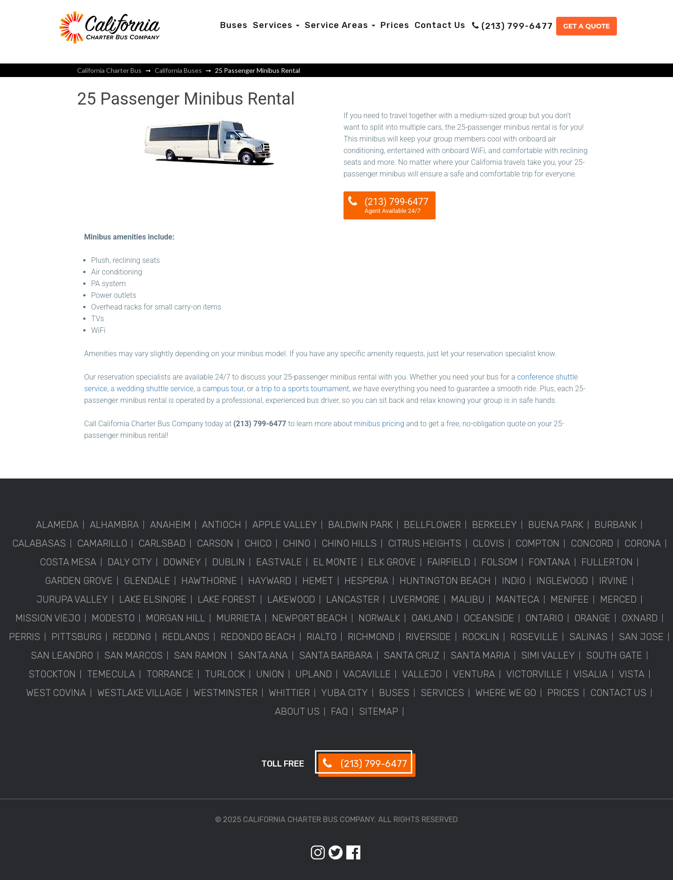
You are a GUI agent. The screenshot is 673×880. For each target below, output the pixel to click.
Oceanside (489, 618)
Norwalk (379, 618)
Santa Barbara (335, 655)
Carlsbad (162, 543)
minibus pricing (379, 423)
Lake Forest (227, 599)
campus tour (222, 388)
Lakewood (291, 599)
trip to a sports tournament (305, 388)
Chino (296, 543)
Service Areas (340, 25)
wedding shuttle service (154, 388)
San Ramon (200, 655)
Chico (258, 543)
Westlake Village (139, 693)
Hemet (317, 581)
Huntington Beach (445, 581)
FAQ (339, 711)
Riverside (428, 637)
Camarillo (102, 543)
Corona (642, 543)
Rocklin (480, 637)
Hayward (269, 581)
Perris (24, 637)
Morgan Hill (175, 618)
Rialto (321, 637)
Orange (592, 618)
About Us (297, 711)
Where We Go (505, 693)
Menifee (570, 599)
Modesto (113, 618)
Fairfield (448, 562)
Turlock (225, 674)
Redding (132, 637)
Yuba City (344, 693)
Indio (513, 581)
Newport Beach (309, 618)
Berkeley (494, 525)
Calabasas (39, 543)
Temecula (111, 674)
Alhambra (114, 525)
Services (276, 25)
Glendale (147, 581)
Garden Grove (79, 581)
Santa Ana (263, 655)
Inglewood (562, 581)
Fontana (549, 562)
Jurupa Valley (72, 599)
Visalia (590, 674)
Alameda (57, 525)
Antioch (221, 525)
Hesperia (366, 581)
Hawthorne (209, 581)
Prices (394, 25)
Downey (182, 562)
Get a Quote (586, 26)
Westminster (225, 693)
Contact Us (440, 25)
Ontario (544, 618)
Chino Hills (349, 543)
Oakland (431, 618)
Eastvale (279, 562)
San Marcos (133, 655)
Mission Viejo (47, 618)
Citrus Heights (424, 543)
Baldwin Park (360, 525)
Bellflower (432, 525)
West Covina (56, 693)
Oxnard (640, 618)
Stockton (52, 674)
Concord (592, 543)
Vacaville (367, 674)
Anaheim (170, 525)
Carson (215, 543)
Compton (537, 543)
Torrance (169, 674)
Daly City (129, 562)
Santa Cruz (411, 655)
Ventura (474, 674)
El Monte (335, 562)
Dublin (228, 562)
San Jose (641, 637)
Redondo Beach (258, 637)
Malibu (468, 599)
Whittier (289, 693)
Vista (631, 674)
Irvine (613, 581)
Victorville (534, 674)
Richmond (371, 637)
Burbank (615, 525)
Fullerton (607, 562)
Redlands (185, 637)
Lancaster (352, 599)
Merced (618, 599)
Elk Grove (392, 562)
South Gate (614, 655)
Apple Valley (284, 525)
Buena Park (555, 525)
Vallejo (422, 674)
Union (270, 674)
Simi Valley (548, 655)
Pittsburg (76, 637)
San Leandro (62, 655)
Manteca (517, 599)
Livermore (415, 599)
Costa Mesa (68, 562)
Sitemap (378, 711)
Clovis (488, 543)
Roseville (534, 637)
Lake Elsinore (152, 599)
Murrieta (238, 618)
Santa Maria (480, 655)
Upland (313, 674)
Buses (234, 25)
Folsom (499, 562)
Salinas (588, 637)
